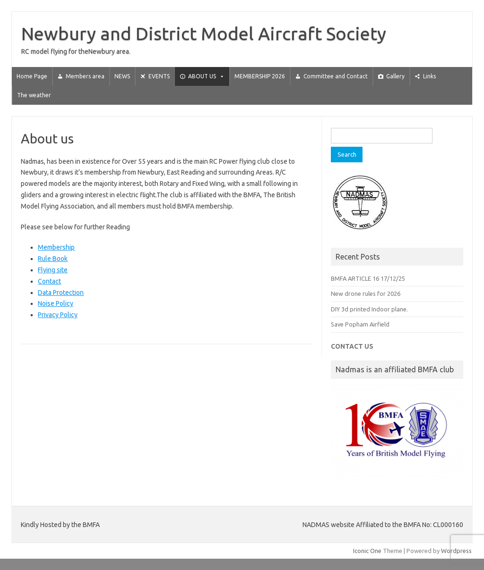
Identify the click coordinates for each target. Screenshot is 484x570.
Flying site (53, 270)
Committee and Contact (335, 76)
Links (429, 76)
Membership (56, 247)
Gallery (395, 76)
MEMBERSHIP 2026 (259, 76)
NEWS (122, 76)
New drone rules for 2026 (365, 293)
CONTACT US (352, 346)
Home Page (32, 76)
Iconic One (367, 550)
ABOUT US (206, 76)
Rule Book (53, 258)
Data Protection (61, 292)
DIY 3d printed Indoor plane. (369, 309)
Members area (85, 76)
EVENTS (159, 76)
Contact (49, 281)
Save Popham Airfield (360, 324)
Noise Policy (55, 303)
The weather (34, 95)
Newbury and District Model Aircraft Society (203, 33)
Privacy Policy (58, 315)
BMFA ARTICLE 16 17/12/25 (368, 278)
